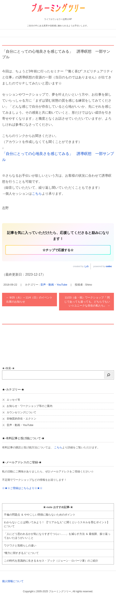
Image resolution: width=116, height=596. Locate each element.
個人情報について (13, 581)
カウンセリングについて (21, 412)
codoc (109, 266)
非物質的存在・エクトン (21, 418)
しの (86, 266)
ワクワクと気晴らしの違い (20, 545)
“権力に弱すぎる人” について (21, 553)
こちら (37, 193)
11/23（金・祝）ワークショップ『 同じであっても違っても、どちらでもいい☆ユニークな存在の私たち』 (87, 301)
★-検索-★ (8, 368)
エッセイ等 (13, 399)
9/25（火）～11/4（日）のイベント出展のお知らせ (29, 299)
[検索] (108, 374)
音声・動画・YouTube (53, 284)
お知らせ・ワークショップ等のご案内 (29, 405)
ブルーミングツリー (45, 15)
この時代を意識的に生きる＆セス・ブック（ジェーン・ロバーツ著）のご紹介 (51, 560)
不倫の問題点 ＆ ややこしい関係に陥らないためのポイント (39, 514)
